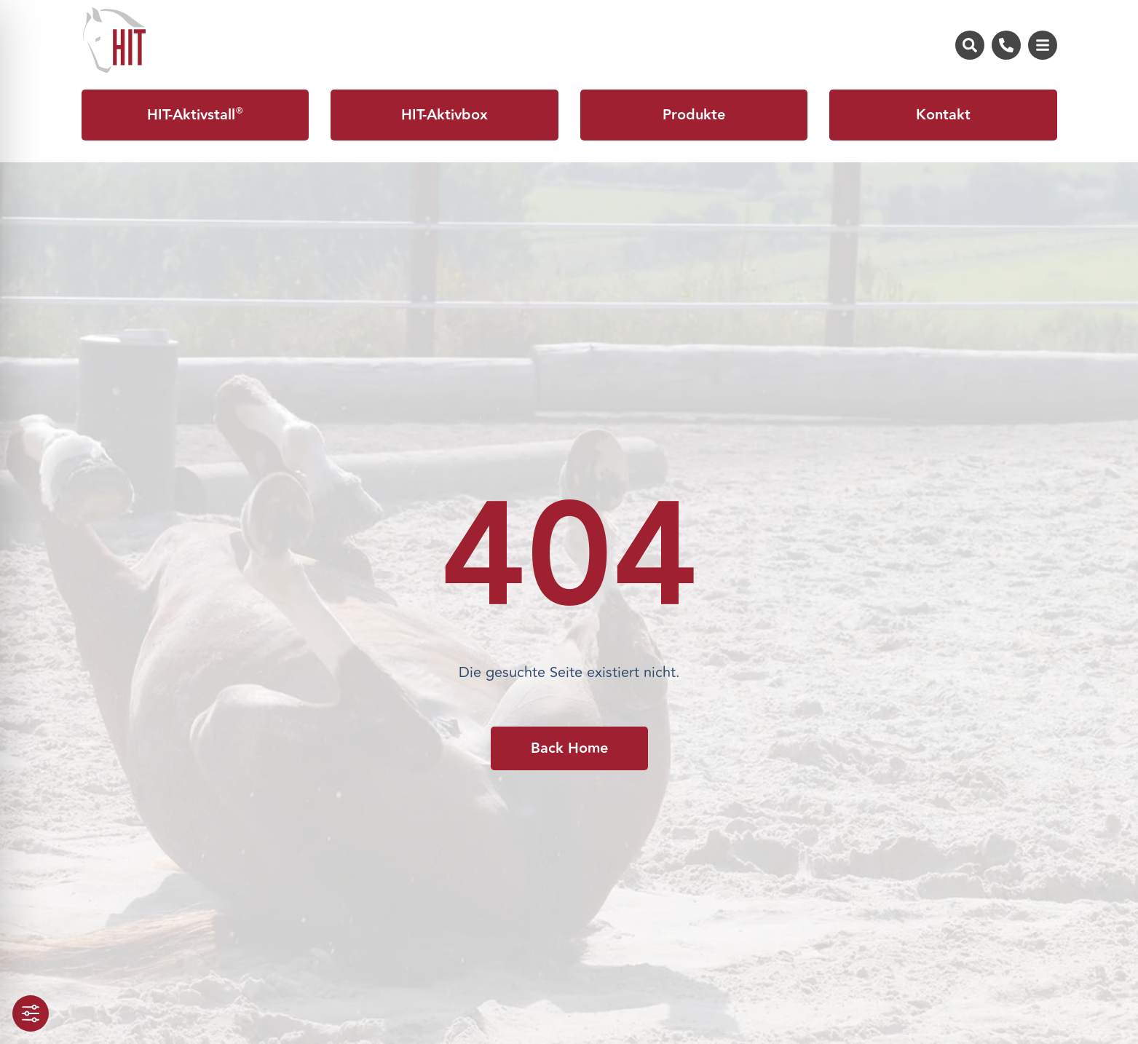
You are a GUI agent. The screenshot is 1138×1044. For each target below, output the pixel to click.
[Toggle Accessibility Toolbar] (30, 1013)
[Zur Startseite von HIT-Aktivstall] (114, 40)
